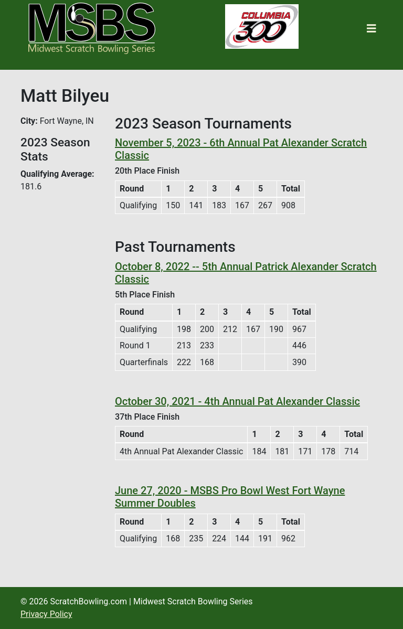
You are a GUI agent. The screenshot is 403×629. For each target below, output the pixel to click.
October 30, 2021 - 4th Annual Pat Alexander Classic (237, 401)
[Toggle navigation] (371, 28)
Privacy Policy (46, 614)
